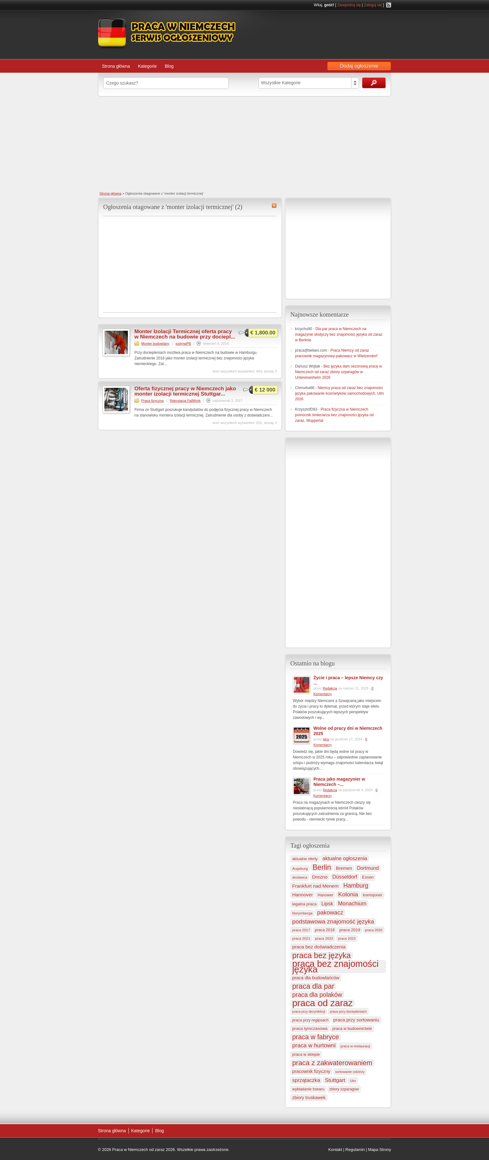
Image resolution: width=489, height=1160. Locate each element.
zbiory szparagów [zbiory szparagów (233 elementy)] (344, 1089)
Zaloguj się (373, 5)
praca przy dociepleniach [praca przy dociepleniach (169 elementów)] (348, 1011)
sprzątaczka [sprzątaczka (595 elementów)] (306, 1080)
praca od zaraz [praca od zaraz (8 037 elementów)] (322, 1003)
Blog (169, 66)
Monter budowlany (155, 343)
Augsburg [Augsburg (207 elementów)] (300, 868)
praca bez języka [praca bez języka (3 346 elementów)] (321, 955)
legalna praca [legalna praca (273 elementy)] (304, 904)
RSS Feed (388, 4)
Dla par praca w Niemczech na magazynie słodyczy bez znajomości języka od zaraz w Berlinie (338, 334)
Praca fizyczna (152, 400)
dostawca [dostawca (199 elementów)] (299, 877)
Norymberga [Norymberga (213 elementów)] (302, 913)
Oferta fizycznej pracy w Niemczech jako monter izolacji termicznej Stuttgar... (185, 391)
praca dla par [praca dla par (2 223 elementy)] (313, 986)
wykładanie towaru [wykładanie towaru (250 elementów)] (308, 1089)
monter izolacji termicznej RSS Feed (274, 205)
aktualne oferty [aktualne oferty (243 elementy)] (305, 859)
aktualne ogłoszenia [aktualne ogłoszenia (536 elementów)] (344, 858)
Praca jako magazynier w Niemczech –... (339, 782)
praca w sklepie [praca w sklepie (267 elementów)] (306, 1054)
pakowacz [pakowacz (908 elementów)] (330, 912)
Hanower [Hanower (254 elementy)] (325, 895)
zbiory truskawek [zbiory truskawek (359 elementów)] (309, 1097)
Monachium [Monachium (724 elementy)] (352, 903)
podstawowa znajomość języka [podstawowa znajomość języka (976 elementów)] (333, 921)
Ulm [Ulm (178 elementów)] (353, 1081)
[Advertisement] (244, 143)
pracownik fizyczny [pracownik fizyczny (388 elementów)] (311, 1071)
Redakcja (330, 688)
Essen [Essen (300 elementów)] (368, 877)
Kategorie (147, 66)
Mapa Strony (379, 1149)
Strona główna (116, 66)
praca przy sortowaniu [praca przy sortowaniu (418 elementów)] (356, 1019)
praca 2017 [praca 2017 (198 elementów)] (301, 930)
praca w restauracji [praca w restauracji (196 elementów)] (355, 1046)
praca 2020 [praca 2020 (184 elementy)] (373, 930)
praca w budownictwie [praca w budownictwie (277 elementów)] (352, 1028)
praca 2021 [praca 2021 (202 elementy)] (301, 938)
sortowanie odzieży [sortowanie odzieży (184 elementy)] (350, 1072)
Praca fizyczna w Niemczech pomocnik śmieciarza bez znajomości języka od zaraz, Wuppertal (334, 415)
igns (326, 739)
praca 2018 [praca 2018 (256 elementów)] (325, 930)
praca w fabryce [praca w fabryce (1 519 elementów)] (315, 1037)
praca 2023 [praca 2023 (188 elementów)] (347, 938)
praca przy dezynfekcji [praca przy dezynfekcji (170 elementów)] (308, 1011)
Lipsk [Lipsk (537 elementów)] (327, 903)
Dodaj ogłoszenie (359, 66)
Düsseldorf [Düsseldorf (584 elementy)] (344, 877)
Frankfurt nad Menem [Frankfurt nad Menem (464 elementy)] (315, 886)
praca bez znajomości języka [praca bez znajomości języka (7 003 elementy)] (335, 966)
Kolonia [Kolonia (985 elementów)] (348, 894)
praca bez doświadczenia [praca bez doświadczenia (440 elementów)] (319, 946)
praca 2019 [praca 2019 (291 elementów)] (349, 930)
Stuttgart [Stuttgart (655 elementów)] (335, 1080)
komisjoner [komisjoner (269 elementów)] (372, 895)
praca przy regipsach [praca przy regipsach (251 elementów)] (310, 1020)
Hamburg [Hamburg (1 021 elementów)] (355, 885)
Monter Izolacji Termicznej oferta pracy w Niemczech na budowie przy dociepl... (184, 334)
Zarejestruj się (349, 5)
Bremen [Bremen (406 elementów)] (344, 868)
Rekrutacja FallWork (185, 400)
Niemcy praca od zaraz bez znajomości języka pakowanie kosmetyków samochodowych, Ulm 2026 (339, 393)
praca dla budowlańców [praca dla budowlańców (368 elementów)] (315, 977)
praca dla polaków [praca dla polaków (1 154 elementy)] (317, 994)
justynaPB (183, 343)
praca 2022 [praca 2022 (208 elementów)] (324, 938)
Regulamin (355, 1149)
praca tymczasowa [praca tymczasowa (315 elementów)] (309, 1028)
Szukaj (374, 82)
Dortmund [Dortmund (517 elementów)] (368, 868)
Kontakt (335, 1149)
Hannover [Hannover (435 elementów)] (302, 894)
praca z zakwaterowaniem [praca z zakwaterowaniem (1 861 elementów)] (332, 1063)
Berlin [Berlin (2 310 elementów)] (321, 867)
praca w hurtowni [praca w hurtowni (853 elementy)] (314, 1045)
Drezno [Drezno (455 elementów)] (320, 877)
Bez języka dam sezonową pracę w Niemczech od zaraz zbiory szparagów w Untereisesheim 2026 (338, 372)
